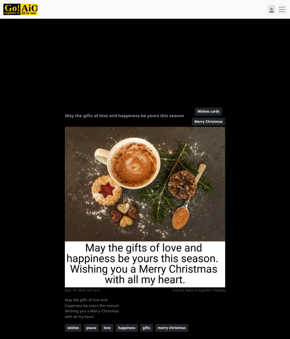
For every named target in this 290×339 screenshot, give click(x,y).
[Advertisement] (145, 60)
